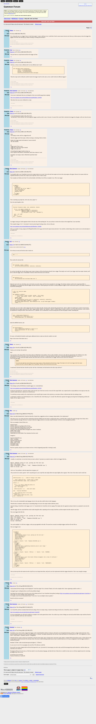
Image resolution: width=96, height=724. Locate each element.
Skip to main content (6, 3)
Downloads (9, 1)
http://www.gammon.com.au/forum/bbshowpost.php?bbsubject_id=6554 (25, 400)
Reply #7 (12, 250)
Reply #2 (12, 62)
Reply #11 (12, 468)
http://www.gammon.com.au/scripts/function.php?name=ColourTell (24, 637)
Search (15, 1)
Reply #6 (12, 173)
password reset (11, 13)
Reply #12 (12, 611)
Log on (85, 3)
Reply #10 (12, 425)
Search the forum (40, 700)
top (91, 703)
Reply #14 (12, 655)
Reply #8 (12, 359)
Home (2, 1)
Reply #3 (12, 93)
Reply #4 (12, 114)
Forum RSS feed (7, 718)
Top (10, 46)
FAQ (91, 5)
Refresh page (38, 24)
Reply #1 (12, 52)
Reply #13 (12, 632)
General (21, 18)
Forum (21, 1)
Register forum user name (83, 5)
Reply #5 (12, 133)
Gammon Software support (13, 717)
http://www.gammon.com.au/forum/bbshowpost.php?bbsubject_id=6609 (25, 232)
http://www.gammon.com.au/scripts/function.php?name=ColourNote (75, 618)
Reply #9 (12, 395)
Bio (20, 30)
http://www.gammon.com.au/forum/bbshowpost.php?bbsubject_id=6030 (26, 98)
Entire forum (7, 18)
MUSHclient (15, 18)
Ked (24, 252)
